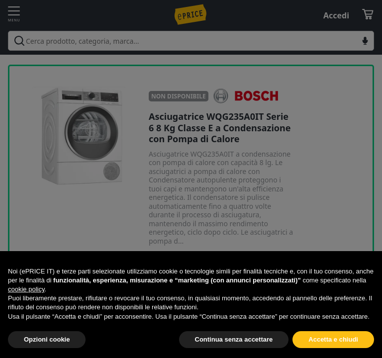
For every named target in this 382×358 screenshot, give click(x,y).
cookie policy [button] (26, 289)
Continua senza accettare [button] (234, 339)
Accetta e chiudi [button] (333, 339)
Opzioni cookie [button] (47, 339)
